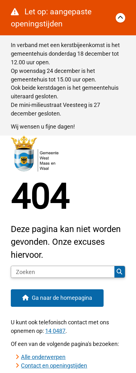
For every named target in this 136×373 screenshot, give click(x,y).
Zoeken (119, 272)
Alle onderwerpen (43, 357)
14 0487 (55, 330)
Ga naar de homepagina (62, 297)
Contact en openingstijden (54, 365)
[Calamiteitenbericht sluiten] (120, 18)
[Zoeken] (62, 272)
